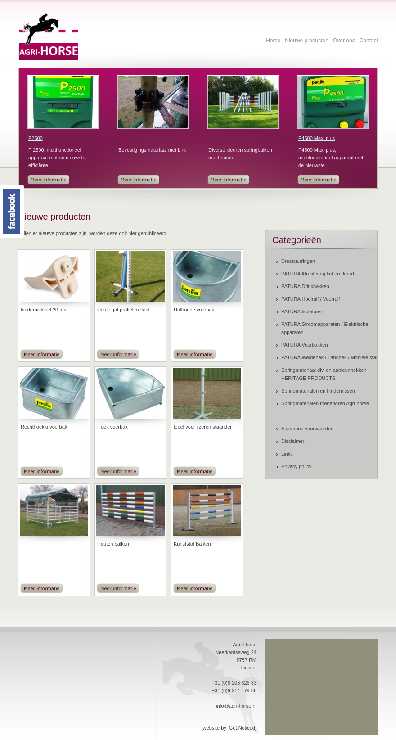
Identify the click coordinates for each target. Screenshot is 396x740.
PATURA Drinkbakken (305, 286)
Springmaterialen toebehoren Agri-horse (325, 403)
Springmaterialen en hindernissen (318, 390)
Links (287, 453)
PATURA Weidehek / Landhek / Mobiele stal (329, 357)
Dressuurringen (298, 261)
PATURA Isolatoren (302, 311)
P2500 (35, 138)
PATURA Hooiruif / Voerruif (310, 299)
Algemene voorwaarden (307, 428)
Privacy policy (296, 466)
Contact (369, 40)
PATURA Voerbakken (304, 344)
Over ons (344, 40)
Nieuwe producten (306, 40)
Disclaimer (292, 441)
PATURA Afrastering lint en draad (317, 273)
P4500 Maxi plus (316, 138)
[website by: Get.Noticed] (229, 728)
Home (273, 40)
